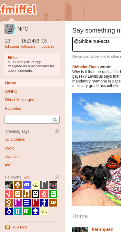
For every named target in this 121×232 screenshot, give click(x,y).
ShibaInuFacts (85, 67)
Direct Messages (19, 100)
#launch (12, 156)
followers (28, 46)
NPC (22, 29)
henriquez (102, 229)
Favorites (13, 108)
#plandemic (15, 139)
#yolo (10, 148)
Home (10, 83)
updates (48, 46)
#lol (8, 165)
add (27, 177)
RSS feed (19, 227)
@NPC (11, 91)
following (12, 46)
